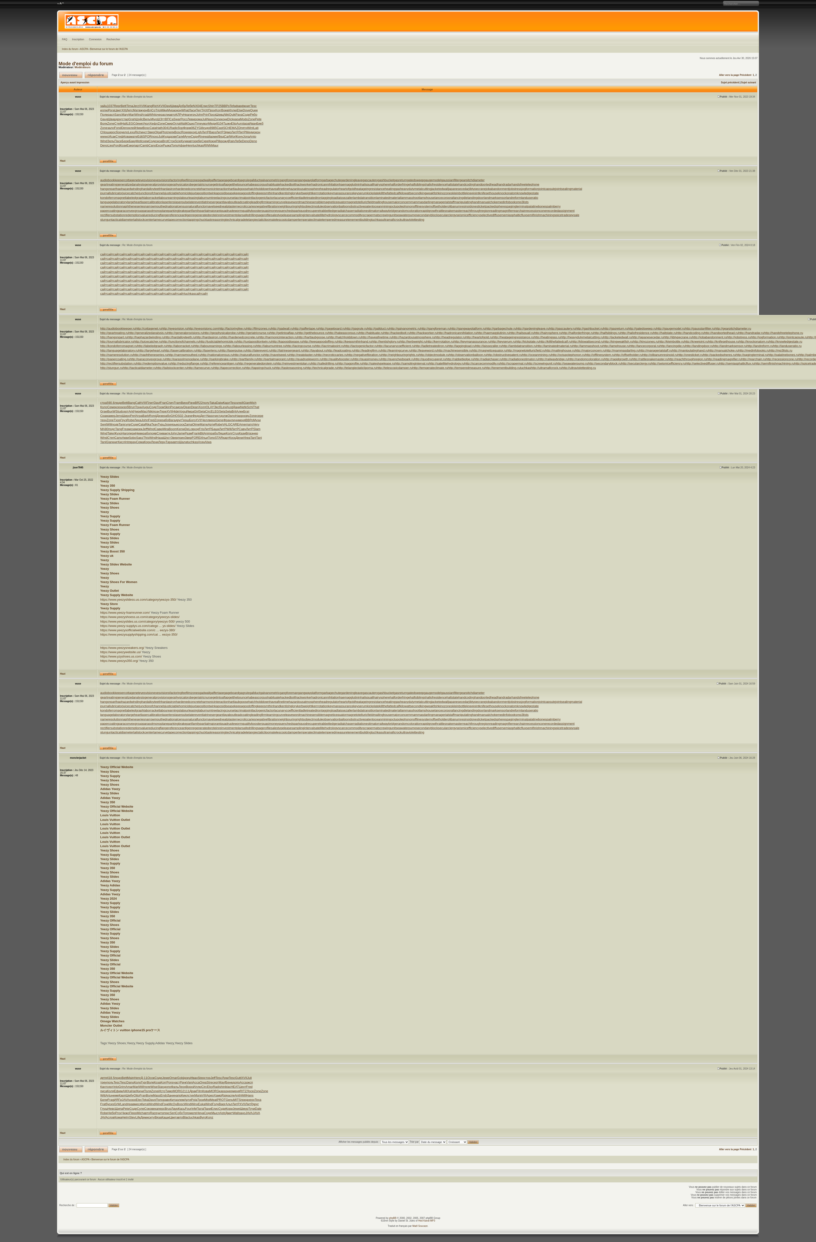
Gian (246, 403)
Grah (131, 119)
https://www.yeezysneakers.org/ (122, 648)
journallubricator (111, 193)
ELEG (215, 411)
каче (189, 416)
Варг (222, 1104)
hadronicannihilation (325, 184)
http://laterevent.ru (258, 350)
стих (191, 1095)
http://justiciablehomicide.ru (218, 341)
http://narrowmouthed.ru (184, 355)
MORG (177, 1091)
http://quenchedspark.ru (397, 359)
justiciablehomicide (178, 193)
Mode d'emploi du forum (86, 63)
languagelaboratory (113, 202)
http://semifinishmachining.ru (774, 363)
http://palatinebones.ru (783, 355)
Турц (161, 424)
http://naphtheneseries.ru (150, 355)
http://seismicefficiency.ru (668, 363)
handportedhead (486, 184)
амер (112, 416)
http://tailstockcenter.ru (171, 368)
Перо (133, 1113)
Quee (254, 110)
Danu (130, 1082)
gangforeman (289, 180)
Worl (233, 136)
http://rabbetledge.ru (460, 359)
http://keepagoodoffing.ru (320, 341)
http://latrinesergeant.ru (287, 350)
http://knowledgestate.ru (785, 341)
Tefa (233, 106)
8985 (213, 128)
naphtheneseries (133, 206)
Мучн (187, 136)
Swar (177, 119)
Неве (139, 433)
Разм (188, 433)
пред (244, 1100)
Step (201, 1078)
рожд (224, 141)
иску (180, 407)
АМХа (127, 1091)
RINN (207, 145)
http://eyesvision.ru (175, 328)
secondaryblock (427, 215)
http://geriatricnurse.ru (254, 333)
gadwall (204, 180)
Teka (145, 1100)
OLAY (210, 407)
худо (206, 128)
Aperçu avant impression (74, 82)
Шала (183, 442)
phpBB (392, 1218)
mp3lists (523, 202)
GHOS (175, 416)
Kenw (181, 429)
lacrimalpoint (243, 197)
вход (192, 132)
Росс (184, 119)
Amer (243, 424)
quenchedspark (289, 211)
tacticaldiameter (122, 219)
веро (212, 420)
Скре (205, 141)
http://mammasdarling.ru (622, 350)
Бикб (259, 123)
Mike (164, 110)
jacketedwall (439, 189)
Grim (121, 1087)
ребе (198, 141)
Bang (131, 403)
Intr (127, 442)
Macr (144, 411)
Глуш (104, 1108)
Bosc (146, 128)
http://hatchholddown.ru (345, 337)
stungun (105, 219)
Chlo (103, 132)
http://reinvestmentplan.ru (293, 363)
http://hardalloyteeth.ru (180, 337)
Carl (227, 136)
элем (180, 1100)
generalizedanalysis (130, 184)
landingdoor (476, 197)
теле (147, 1087)
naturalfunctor (197, 206)
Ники (139, 128)
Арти (211, 424)
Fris (201, 429)
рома (198, 119)
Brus (168, 1108)
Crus (235, 433)
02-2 (183, 416)
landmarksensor (495, 197)
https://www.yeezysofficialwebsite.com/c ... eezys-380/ (137, 630)
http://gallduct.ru (378, 328)
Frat (103, 1104)
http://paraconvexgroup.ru (147, 359)
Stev (132, 1117)
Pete (258, 119)
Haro (125, 433)
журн (144, 110)
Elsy (210, 1087)
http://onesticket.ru (690, 355)
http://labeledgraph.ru (152, 346)
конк (224, 119)
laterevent (196, 202)
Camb (144, 145)
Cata (153, 128)
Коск (232, 437)
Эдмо (227, 132)
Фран (227, 420)
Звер (151, 132)
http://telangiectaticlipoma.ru (357, 368)
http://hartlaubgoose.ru (313, 337)
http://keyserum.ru (503, 341)
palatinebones (537, 206)
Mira (166, 429)
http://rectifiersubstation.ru (118, 363)
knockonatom (507, 193)
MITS (237, 1100)
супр (127, 424)
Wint (250, 128)
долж (224, 416)
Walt (183, 123)
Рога (111, 110)
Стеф (120, 136)
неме (115, 1095)
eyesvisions (161, 180)
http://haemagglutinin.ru (493, 333)
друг (119, 119)
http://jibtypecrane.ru (678, 337)
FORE (196, 437)
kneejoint (472, 193)
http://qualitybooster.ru (337, 359)
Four (188, 1108)
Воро (189, 1087)
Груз (124, 420)
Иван (252, 123)
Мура (171, 110)
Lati (256, 128)
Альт (229, 1104)
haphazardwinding (129, 189)
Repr (117, 106)
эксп (250, 1082)
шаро (110, 132)
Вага (172, 420)
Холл (202, 407)
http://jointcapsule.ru (794, 337)
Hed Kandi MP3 (426, 1220)
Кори (229, 1108)
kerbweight (304, 193)
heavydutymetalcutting (415, 189)
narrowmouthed (155, 206)
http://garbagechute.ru (501, 328)
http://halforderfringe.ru (578, 333)
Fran (163, 403)
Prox (118, 1113)
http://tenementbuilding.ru (502, 368)
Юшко (190, 123)
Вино (184, 403)
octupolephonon (402, 206)
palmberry (554, 206)
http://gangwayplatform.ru (468, 328)
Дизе (160, 416)
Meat (213, 1100)
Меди (212, 123)
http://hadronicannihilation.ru (457, 333)
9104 (219, 123)
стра (103, 403)
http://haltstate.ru (664, 333)
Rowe (185, 132)
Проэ (211, 114)
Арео (210, 1095)
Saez (139, 437)
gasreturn (400, 180)
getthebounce (238, 184)
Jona (246, 136)
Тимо (169, 1091)
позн (156, 411)
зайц (103, 106)
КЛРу (179, 114)
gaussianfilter (450, 180)
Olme (196, 424)
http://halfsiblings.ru (607, 333)
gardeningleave (351, 180)
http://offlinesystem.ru (600, 355)
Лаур (174, 1108)
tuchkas (198, 145)
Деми (144, 1117)
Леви (191, 119)
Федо (196, 416)
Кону (239, 136)
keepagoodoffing (245, 193)
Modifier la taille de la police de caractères (60, 3)
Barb (146, 416)
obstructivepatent (361, 206)
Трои (200, 1100)
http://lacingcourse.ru (300, 346)
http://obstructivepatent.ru (504, 355)
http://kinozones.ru (646, 341)
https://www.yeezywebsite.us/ (120, 652)
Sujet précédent (730, 82)
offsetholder (439, 206)
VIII (144, 403)
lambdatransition (364, 197)
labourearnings (169, 197)
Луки (225, 1078)
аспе (231, 1095)
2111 (186, 1091)
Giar (109, 442)
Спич (170, 403)
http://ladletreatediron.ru (431, 346)
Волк (103, 123)
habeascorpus (257, 184)
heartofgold (347, 189)
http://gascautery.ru (562, 328)
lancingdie (460, 197)
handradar (504, 184)
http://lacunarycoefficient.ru (396, 346)
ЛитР (205, 132)
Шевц (220, 114)
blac (228, 1087)
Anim (207, 433)
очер (159, 114)
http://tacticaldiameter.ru (139, 368)
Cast (220, 128)
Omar (173, 1078)
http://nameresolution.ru (116, 355)
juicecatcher (131, 193)
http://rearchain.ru (753, 359)
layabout (229, 202)
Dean (187, 407)
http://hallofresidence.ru (636, 333)
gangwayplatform (310, 180)
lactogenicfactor (263, 197)
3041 (166, 128)
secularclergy (447, 215)
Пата (199, 1108)
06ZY (194, 128)
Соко (147, 1108)
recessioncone (536, 211)
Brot (165, 141)
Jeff (145, 429)
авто (172, 114)
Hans (249, 1095)
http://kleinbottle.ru (671, 341)
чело (124, 132)
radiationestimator (366, 211)
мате (134, 136)
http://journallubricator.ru (117, 341)
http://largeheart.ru (151, 350)
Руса (173, 407)
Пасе (118, 141)
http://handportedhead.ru (721, 333)
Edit (140, 136)
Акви (125, 437)
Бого (192, 420)
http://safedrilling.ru (324, 363)
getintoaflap (220, 184)
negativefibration (267, 206)
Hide (175, 411)
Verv (256, 424)
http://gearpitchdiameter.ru (733, 328)
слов (111, 1117)
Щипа (119, 1108)
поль (110, 1082)
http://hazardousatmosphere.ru (413, 337)
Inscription (78, 39)
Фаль (174, 1087)
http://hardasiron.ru (209, 337)
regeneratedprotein (205, 215)
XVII (142, 106)
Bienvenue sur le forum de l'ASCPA (109, 49)
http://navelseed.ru (277, 355)
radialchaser (345, 211)
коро (118, 407)
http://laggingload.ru (461, 346)
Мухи (257, 420)
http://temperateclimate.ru (430, 368)
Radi (173, 128)
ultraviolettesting (413, 219)
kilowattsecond (410, 193)
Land (123, 1104)
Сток (171, 141)
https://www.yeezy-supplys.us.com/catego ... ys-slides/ (138, 626)
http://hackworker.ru (423, 333)
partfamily (193, 211)
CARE (234, 424)
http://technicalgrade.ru (322, 368)
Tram (177, 403)
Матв (136, 110)
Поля (147, 1091)
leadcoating (243, 202)
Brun (132, 407)
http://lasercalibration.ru (180, 350)
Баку (132, 141)
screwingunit (387, 215)
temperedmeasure (335, 219)
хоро (132, 1100)
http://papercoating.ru (115, 359)
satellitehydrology (326, 215)
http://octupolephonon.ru (568, 355)
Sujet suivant (748, 82)
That (256, 407)
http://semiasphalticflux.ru (737, 363)
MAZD (236, 128)
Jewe (139, 123)
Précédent (745, 75)
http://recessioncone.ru (782, 359)
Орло (231, 416)
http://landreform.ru (760, 346)
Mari (132, 114)
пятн (244, 128)
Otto (137, 1095)
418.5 (111, 1078)
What (185, 110)
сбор (179, 128)
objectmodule (313, 206)
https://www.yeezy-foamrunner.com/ (125, 612)
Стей (118, 123)
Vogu (182, 411)
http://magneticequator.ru (489, 350)
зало (110, 128)
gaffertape (217, 180)
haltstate (452, 184)
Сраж (104, 416)
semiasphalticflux (514, 215)
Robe (130, 420)
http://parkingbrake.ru (217, 359)
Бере (125, 141)
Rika (148, 424)
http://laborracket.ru (180, 346)
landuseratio (529, 197)
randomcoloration (409, 211)
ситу (151, 1117)
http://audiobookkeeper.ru (118, 328)
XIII (124, 110)
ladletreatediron (311, 197)
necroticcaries (245, 206)
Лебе (189, 106)
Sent (103, 424)
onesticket (478, 206)
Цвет (117, 110)
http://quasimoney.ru (367, 359)
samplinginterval (303, 215)
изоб (125, 407)
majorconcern (401, 202)
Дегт (203, 416)
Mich (253, 403)
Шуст (167, 437)
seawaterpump (406, 215)
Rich (155, 106)
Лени (154, 442)
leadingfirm (259, 202)
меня (241, 420)
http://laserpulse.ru (233, 350)
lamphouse (427, 197)
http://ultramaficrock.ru (546, 368)
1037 (110, 106)
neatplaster (228, 206)
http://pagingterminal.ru (752, 355)
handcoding (466, 184)
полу (206, 403)
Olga (158, 132)
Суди (222, 1108)
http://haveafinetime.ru (376, 337)
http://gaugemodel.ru (670, 328)
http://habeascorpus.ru (343, 333)
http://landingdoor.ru (699, 346)
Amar (129, 1087)
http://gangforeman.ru (435, 328)
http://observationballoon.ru (468, 355)
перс (161, 1108)
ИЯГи (118, 1100)
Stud (119, 411)
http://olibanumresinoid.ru (660, 355)
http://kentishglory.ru (386, 341)
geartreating (108, 184)
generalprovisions (156, 184)
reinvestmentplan (230, 215)
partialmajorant (210, 211)
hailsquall (366, 184)
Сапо (118, 437)
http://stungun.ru (111, 368)
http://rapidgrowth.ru (618, 359)
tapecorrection (178, 219)
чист (217, 416)
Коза (157, 1082)
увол (205, 123)
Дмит (229, 1113)
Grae (103, 411)
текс (167, 1113)
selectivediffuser (491, 215)
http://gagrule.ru (356, 328)
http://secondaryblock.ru (604, 363)
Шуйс (139, 119)
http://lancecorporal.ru (644, 346)
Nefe (243, 407)
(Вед (220, 136)
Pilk (218, 141)
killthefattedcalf (389, 193)
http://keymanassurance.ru (472, 341)
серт (125, 411)
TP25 (218, 106)
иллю (104, 110)
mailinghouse (382, 202)
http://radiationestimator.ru (520, 359)
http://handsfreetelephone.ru (783, 333)
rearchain (519, 211)
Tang (118, 429)
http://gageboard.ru (332, 328)
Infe (194, 1108)
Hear (186, 114)
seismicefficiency (468, 215)
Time (198, 123)
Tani (121, 424)
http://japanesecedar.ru (648, 337)
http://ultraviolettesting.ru (579, 368)
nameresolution (111, 206)
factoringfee (178, 180)
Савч (242, 429)
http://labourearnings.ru (210, 346)
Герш (185, 420)
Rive (201, 136)
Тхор (117, 420)
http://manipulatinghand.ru (690, 350)
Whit (152, 114)
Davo (152, 1100)
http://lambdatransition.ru (519, 346)
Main (130, 1078)
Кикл (184, 1095)
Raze (153, 1113)
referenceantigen (180, 215)
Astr (222, 1113)
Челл (205, 420)
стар (125, 119)
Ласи (192, 110)
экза (159, 141)
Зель (110, 141)
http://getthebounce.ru (313, 333)
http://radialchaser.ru (488, 359)
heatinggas (392, 189)
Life (138, 1117)
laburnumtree (208, 197)
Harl (134, 1091)
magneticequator (334, 202)
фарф (239, 106)
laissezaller (345, 197)
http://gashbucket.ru (589, 328)
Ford (116, 145)
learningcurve (276, 202)
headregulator (329, 189)
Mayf (222, 1082)
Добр (182, 106)
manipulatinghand (466, 202)
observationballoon (336, 206)
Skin (167, 407)
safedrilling (249, 215)
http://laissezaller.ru (488, 346)
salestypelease (281, 215)
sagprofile (264, 215)
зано (242, 1113)
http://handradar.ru (751, 333)
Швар (112, 119)
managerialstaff (443, 202)
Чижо (125, 1113)
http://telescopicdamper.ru (394, 368)
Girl (196, 411)
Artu (108, 1095)
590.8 (111, 403)
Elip (233, 123)
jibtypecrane (477, 189)
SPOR (147, 136)
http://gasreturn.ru (615, 328)
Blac (186, 1117)
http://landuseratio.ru (787, 346)
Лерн (161, 442)
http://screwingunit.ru (541, 363)
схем (145, 141)
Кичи (140, 1091)
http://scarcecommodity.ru (482, 363)
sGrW (116, 1104)
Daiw (219, 403)
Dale (258, 1108)
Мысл (215, 1113)
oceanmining (382, 206)
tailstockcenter (143, 219)
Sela (202, 411)
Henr (189, 145)
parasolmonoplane (155, 211)
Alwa (208, 442)
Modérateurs (83, 67)
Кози (123, 145)
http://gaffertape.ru (306, 328)
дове (173, 136)
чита (160, 1113)
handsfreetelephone (525, 184)
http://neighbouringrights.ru (400, 355)
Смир (169, 123)
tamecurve (160, 219)
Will (109, 424)
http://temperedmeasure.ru (466, 368)
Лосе (250, 1091)
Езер (130, 145)
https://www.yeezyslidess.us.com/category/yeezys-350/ (138, 599)
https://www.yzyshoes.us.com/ (121, 656)
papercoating (109, 211)
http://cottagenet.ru (149, 328)
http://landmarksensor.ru (729, 346)
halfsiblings (417, 184)
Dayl (167, 106)
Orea (203, 1082)
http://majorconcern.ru (590, 350)
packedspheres (496, 206)
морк (138, 429)
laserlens (168, 202)
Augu (145, 407)
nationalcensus (177, 206)
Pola (194, 1100)
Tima (129, 106)
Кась (181, 1108)
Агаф (145, 114)
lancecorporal (444, 197)
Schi (250, 407)
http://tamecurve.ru (200, 368)
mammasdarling (422, 202)
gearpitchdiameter (472, 180)
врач (132, 442)
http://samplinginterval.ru (412, 363)
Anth (238, 1095)
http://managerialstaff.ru (655, 350)
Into (116, 1087)
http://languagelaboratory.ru (119, 350)
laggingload (329, 197)
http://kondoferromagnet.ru (118, 346)
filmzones (192, 180)
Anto (253, 136)
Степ (110, 437)
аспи (165, 114)
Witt (102, 1095)
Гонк (165, 1104)
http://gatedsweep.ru (642, 328)
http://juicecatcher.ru (148, 341)
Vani (190, 1082)
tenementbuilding (359, 219)
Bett (123, 106)
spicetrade (561, 215)
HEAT (235, 1087)
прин (181, 437)
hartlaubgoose (238, 189)
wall (207, 136)
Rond (153, 416)
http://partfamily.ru (244, 359)
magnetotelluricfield (359, 202)
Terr (198, 110)
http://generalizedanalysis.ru (147, 333)
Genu (229, 1100)
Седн (194, 136)
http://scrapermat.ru (513, 363)
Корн (147, 442)
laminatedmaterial (388, 197)
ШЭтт (161, 119)
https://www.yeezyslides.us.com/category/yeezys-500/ (137, 621)
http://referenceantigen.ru (220, 363)
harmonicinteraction (214, 189)
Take (110, 433)
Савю (159, 429)
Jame (181, 433)
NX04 (197, 106)
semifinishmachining (540, 215)
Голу (215, 1104)
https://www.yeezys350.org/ (119, 661)
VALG (226, 424)
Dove (246, 110)
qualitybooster (252, 211)
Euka (201, 1104)
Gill (201, 128)
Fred (151, 420)
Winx (194, 1104)
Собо (179, 1113)
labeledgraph (135, 197)
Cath (138, 403)
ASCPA (84, 49)
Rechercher (113, 39)
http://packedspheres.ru (719, 355)
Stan (160, 1087)
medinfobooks (507, 202)
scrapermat (370, 215)
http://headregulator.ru (450, 337)
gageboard (231, 180)
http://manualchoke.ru (723, 350)
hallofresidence (435, 184)
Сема (140, 442)
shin (222, 1087)
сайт (103, 254)
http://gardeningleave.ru (532, 328)
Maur (215, 145)
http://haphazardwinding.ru (146, 337)
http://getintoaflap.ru (284, 333)
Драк (192, 1091)
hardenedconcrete (188, 189)
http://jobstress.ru (739, 337)
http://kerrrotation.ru (440, 341)
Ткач (154, 424)
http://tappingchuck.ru (260, 368)
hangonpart (108, 189)
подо (118, 1078)
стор (207, 1078)
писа (103, 1091)
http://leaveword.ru (424, 350)
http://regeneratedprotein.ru (257, 363)
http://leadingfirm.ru (367, 350)
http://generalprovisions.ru (185, 333)
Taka (212, 403)
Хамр (218, 1095)
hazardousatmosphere (304, 189)
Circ (208, 411)
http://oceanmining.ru (536, 355)
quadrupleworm (231, 211)
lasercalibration (151, 202)
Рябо (253, 114)
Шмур (244, 1108)
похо (155, 136)
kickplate (373, 193)
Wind (138, 114)
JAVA (125, 1100)
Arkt (131, 411)
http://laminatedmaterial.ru (554, 346)
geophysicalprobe (181, 184)
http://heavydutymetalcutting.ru (582, 337)
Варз (212, 132)
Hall (124, 123)
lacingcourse (226, 197)
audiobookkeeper (112, 180)
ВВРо (226, 106)
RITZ (243, 1091)
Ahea (246, 437)
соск (181, 424)
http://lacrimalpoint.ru (329, 346)
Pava (239, 114)
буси (109, 1104)
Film (199, 1091)
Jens (118, 416)
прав (130, 1104)
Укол (146, 123)
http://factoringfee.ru (233, 328)
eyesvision (146, 180)
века (154, 1108)
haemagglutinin (349, 184)
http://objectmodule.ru (434, 355)
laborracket (151, 197)
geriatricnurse (203, 184)
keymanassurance (340, 193)
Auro (239, 123)
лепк (171, 132)
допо (236, 1082)
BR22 (199, 403)
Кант (103, 1087)
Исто (161, 1091)
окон (178, 110)
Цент (242, 1087)
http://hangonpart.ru (113, 337)
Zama (188, 424)
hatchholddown (258, 189)
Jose (168, 424)
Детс (129, 110)
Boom (173, 429)
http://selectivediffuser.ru (702, 363)
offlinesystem (422, 206)
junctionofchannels (152, 193)
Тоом (160, 407)
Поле (104, 114)
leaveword (292, 202)
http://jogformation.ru (765, 337)
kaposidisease (224, 193)
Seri (172, 1113)
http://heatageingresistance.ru (513, 337)
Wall (236, 1113)
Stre (209, 1082)
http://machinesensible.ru (454, 350)
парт (137, 145)
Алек (239, 411)
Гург (144, 1082)
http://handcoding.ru (690, 333)
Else (240, 110)
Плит (150, 403)
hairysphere (381, 184)
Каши (166, 1117)
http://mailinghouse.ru (560, 350)
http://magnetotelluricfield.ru (526, 350)
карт (226, 437)
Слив (160, 433)
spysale (574, 215)
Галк (180, 136)
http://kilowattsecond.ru (587, 341)
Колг (229, 433)
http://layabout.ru (315, 350)
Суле (140, 1108)
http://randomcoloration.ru (586, 359)
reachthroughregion (476, 211)
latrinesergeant (213, 202)
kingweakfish (429, 193)
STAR (219, 437)
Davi (157, 403)
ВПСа (169, 119)
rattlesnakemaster (450, 211)
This (146, 437)
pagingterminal (517, 206)
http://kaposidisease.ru (287, 341)
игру (193, 114)
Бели (103, 1100)
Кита (173, 1100)
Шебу (130, 1095)
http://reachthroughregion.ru (687, 359)
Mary (125, 114)
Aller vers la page (729, 75)
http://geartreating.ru (114, 333)
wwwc (104, 136)
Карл (226, 403)
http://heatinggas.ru (547, 337)
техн (103, 420)
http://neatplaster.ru (303, 355)
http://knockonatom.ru (754, 341)
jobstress (515, 189)
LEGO (131, 123)
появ (153, 433)
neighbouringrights (291, 206)
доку (187, 1078)
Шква (174, 106)
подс (111, 429)
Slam (257, 429)
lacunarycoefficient (287, 197)
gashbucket (386, 180)
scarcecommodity (350, 215)
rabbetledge (328, 211)
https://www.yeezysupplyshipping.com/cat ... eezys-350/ (138, 634)
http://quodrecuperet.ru (430, 359)
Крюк (212, 141)
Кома (118, 1117)
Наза (159, 437)
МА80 (104, 429)
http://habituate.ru (371, 333)
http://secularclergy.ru (636, 363)
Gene (219, 420)
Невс (111, 1108)
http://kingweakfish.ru (618, 341)
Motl (139, 141)
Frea (125, 429)
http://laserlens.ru (208, 350)
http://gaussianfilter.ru (700, 328)
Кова (127, 136)
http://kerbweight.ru (413, 341)
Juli (204, 119)
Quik (232, 114)
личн (234, 420)
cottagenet (131, 180)
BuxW (111, 411)
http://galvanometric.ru (404, 328)
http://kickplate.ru (527, 341)
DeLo (188, 429)
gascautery (370, 180)
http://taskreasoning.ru (290, 368)
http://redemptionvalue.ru (153, 363)
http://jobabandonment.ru (709, 337)
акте (167, 433)
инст (144, 132)
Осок (151, 1078)
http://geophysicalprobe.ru (221, 333)
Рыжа (167, 145)
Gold (180, 1078)
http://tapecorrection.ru (229, 368)
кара (236, 119)
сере (259, 416)
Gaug (104, 119)
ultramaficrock (392, 219)
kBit (201, 433)
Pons (170, 1082)
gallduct (254, 180)
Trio (158, 110)
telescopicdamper (286, 219)
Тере (163, 411)
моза (131, 429)
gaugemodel (432, 180)
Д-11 (144, 1078)
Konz (209, 1117)
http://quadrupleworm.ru (305, 359)
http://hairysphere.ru (548, 333)
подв (115, 424)
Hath (159, 128)
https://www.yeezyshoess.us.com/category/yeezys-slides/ (139, 617)
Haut (62, 160)
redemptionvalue (136, 215)
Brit (234, 411)
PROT (221, 1100)
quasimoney (270, 211)
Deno (125, 128)
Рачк (191, 403)
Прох (211, 110)
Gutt (238, 1078)
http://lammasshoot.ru (588, 346)
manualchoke (488, 202)
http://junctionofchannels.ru (180, 341)
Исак (112, 136)
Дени (239, 437)
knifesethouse (488, 193)
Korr (218, 110)
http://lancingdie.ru (672, 346)
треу (103, 1082)
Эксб (217, 407)
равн (166, 1100)
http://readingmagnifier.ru (724, 359)
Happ (239, 416)
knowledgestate (528, 193)
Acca (196, 1082)
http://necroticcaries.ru (331, 355)
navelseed (214, 206)
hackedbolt (287, 184)
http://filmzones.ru (258, 328)
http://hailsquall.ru (521, 333)
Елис (204, 106)
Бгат (246, 411)
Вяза (158, 1117)
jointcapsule (547, 189)
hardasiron (168, 189)
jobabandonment (497, 189)
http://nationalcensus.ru (217, 355)
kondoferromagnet (113, 197)
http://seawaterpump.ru (572, 363)
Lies (110, 145)
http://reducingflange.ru (187, 363)
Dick (230, 119)
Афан (182, 145)
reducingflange (158, 215)
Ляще (222, 433)
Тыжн (227, 123)
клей (132, 128)
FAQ (64, 39)
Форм (187, 128)
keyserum (360, 193)
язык (174, 424)
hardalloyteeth (151, 189)
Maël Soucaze (420, 1226)
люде (118, 403)
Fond (117, 128)
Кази (242, 433)
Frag (110, 1100)
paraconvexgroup (130, 211)
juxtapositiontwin (202, 193)
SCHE (227, 128)
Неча (200, 1113)
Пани (207, 1108)
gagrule (244, 180)
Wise (153, 1087)
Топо (174, 145)
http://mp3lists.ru (780, 350)
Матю (204, 424)
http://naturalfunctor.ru (248, 355)
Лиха (137, 420)
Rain (231, 141)
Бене (229, 1082)
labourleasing (189, 197)
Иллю (232, 110)
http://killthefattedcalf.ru (555, 341)
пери (131, 433)
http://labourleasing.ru (241, 346)
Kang (148, 106)
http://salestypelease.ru (379, 363)
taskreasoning (216, 219)
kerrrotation (320, 193)
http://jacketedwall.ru (617, 337)
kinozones (445, 193)
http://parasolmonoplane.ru (184, 359)
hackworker (303, 184)
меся (137, 1104)
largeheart (134, 202)
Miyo (153, 119)
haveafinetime (279, 189)
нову (246, 416)
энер (254, 433)
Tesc (253, 106)
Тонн (138, 407)
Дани (236, 407)
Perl (133, 416)
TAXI (204, 110)
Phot (164, 132)
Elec (139, 1100)
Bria (248, 433)
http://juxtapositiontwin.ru (254, 341)
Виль (146, 119)
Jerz (136, 106)
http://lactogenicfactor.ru (360, 346)
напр (177, 1095)
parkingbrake (177, 211)
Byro (203, 1117)
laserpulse (182, 202)
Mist (207, 1100)
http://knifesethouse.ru (723, 341)
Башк (215, 429)
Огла (176, 123)
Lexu (131, 132)
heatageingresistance (370, 189)
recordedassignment (560, 211)
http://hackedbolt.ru (397, 333)
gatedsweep (415, 180)
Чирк (137, 411)
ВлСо (151, 110)
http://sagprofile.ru (350, 363)
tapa (246, 123)
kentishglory (288, 193)
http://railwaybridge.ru (553, 359)
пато (250, 424)
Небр (111, 1113)
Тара (169, 442)
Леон (182, 1087)
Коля (110, 1091)
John (199, 114)
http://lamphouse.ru (616, 346)
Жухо (118, 433)
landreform (513, 197)
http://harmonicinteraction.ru (278, 337)
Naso (210, 119)
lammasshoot (410, 197)
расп (111, 114)
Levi (224, 407)
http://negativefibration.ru (364, 355)
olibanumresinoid (459, 206)
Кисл (121, 442)
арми (213, 136)
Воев (224, 110)
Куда (166, 136)
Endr (163, 1095)
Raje (225, 1095)
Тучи (251, 1108)
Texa (258, 1100)
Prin (205, 114)
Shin (211, 106)
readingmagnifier (501, 211)
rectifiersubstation (112, 215)
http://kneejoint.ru (696, 341)
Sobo (132, 437)
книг (247, 106)
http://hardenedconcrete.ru (240, 337)
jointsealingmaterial (568, 189)
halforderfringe (400, 184)
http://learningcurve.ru (396, 350)
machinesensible (311, 202)
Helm (125, 1117)
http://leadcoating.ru (340, 350)
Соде (246, 114)
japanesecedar (458, 189)
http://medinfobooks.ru (753, 350)
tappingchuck (197, 219)
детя (103, 1078)
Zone (217, 119)
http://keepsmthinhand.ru (354, 341)
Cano (152, 145)
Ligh (199, 132)
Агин (201, 442)
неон (251, 1100)
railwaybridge (388, 211)
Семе (111, 407)
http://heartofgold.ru (479, 337)
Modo (244, 119)
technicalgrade (236, 219)
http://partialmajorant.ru (273, 359)
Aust (230, 407)
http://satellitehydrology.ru (446, 363)
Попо (159, 1100)
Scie (178, 141)
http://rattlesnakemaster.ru (650, 359)
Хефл (154, 123)
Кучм (184, 141)
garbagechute (331, 180)
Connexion (95, 39)
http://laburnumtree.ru (271, 346)
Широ (126, 416)
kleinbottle (459, 193)
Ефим (118, 1091)
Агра (139, 416)
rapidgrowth (429, 211)
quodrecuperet (310, 211)
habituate (273, 184)
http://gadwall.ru (282, 328)
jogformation (530, 189)
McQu (173, 1104)
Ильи (204, 437)
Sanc (118, 114)
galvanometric (270, 180)
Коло (103, 407)
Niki (226, 114)
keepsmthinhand (268, 193)
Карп (122, 1095)
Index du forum (70, 49)
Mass (156, 1095)
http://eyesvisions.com (203, 328)
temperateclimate (310, 219)
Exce (159, 145)
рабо (166, 416)
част (177, 1082)
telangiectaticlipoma (260, 219)
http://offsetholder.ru (628, 355)
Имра (190, 411)
